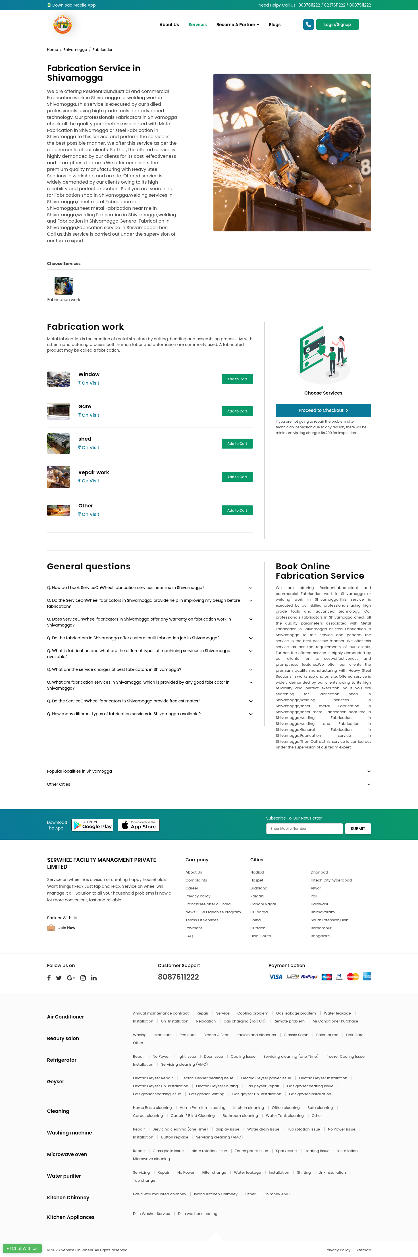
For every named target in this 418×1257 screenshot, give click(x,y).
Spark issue (287, 1151)
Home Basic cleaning (153, 1107)
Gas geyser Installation (310, 1094)
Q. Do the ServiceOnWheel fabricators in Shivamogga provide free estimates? (123, 701)
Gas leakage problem (296, 1013)
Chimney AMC (276, 1194)
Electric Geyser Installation (323, 1078)
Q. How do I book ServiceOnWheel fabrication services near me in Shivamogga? (126, 587)
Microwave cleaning (151, 1158)
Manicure (164, 1035)
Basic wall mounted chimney (160, 1194)
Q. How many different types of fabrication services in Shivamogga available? (124, 714)
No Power (162, 1056)
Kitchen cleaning (249, 1107)
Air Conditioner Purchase (335, 1021)
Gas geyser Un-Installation (257, 1094)
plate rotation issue (210, 1151)
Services (198, 25)
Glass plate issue (169, 1151)
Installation (143, 1021)
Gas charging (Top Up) (245, 1021)
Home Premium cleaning (203, 1107)
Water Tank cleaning (285, 1115)
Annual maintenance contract (161, 1013)
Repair (203, 1013)
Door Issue (214, 1056)
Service (223, 1013)
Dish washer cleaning (197, 1213)
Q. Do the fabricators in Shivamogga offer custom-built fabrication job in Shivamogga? (133, 638)
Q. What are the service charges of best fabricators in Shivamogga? (114, 669)
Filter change (214, 1172)
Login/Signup (337, 24)
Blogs (275, 25)
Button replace (175, 1137)
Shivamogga (75, 49)
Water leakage (338, 1013)
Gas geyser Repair (263, 1086)
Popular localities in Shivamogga (79, 771)
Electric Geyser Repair (153, 1078)
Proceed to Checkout (323, 410)
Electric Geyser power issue (266, 1078)
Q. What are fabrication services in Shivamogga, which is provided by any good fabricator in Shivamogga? (138, 685)
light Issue (187, 1056)
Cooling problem (253, 1013)
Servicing (142, 1172)
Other (138, 1043)
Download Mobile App (71, 5)
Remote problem (290, 1021)
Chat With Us (22, 1248)
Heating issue (317, 1151)
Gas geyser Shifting (207, 1094)
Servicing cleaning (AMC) (184, 1064)
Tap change (144, 1180)
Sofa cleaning (320, 1107)
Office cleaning (286, 1107)
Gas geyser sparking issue (157, 1094)
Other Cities (58, 784)
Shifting (304, 1172)
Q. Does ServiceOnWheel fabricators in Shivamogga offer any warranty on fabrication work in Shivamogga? (139, 622)
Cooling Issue (243, 1056)
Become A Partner (238, 25)
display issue (228, 1129)
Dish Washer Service (152, 1213)
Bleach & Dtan (216, 1035)
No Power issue (342, 1129)
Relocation (206, 1021)
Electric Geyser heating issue (207, 1078)
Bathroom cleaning (240, 1115)
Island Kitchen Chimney (216, 1194)
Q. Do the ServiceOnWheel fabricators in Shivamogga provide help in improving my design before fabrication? (143, 603)
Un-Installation (175, 1021)
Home (52, 49)
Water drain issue (263, 1129)
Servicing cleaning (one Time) (291, 1056)
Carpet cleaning (148, 1115)
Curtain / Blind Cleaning (193, 1115)
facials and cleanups (257, 1035)
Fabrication (103, 49)
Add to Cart (237, 379)
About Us (169, 25)
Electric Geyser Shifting (217, 1086)
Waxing (140, 1035)
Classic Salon (296, 1035)
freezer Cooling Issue (346, 1056)
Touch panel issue (252, 1151)
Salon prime (327, 1035)
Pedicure (188, 1035)
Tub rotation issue (304, 1129)
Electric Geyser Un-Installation (161, 1086)
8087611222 (178, 977)
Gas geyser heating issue (310, 1086)
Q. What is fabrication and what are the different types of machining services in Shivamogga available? (138, 653)
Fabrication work (63, 289)
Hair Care (355, 1035)
